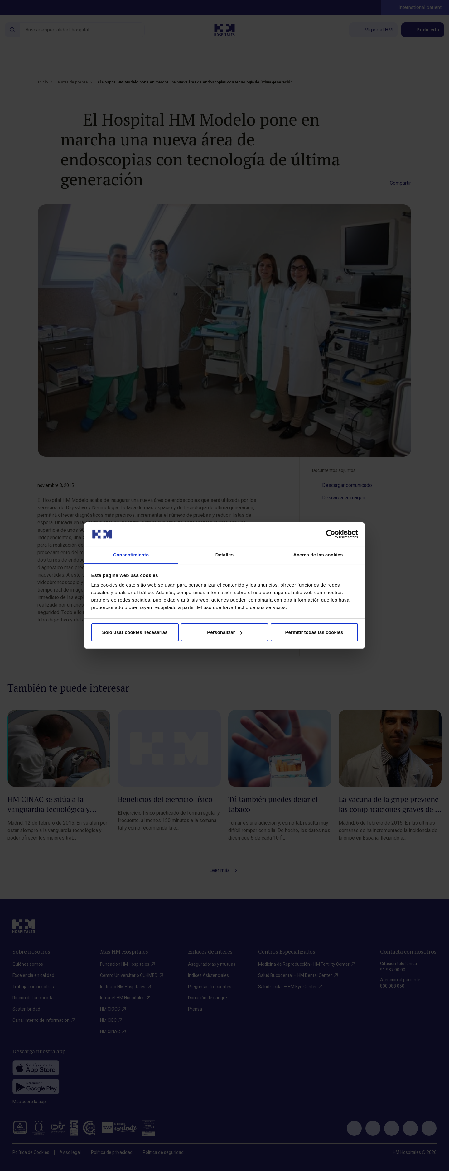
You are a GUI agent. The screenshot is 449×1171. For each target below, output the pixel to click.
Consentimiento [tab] (131, 554)
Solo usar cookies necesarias (134, 632)
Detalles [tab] (224, 554)
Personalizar (224, 632)
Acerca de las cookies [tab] (318, 554)
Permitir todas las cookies (314, 632)
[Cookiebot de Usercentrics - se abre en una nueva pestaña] (330, 534)
